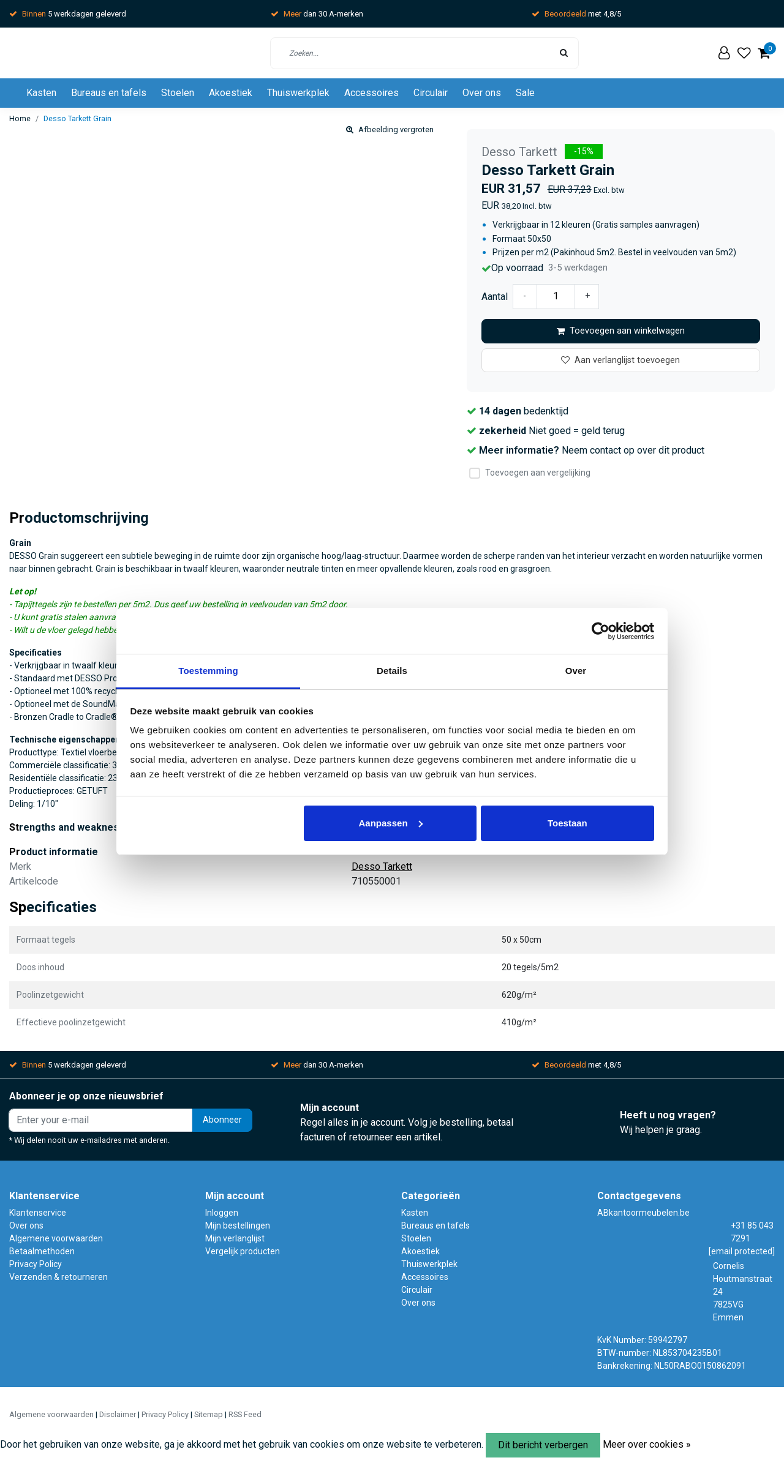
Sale (525, 93)
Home (20, 118)
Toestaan (567, 823)
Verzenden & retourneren (58, 1277)
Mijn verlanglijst (235, 1238)
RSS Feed (245, 1414)
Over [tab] (576, 670)
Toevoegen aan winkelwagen (621, 331)
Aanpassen (391, 823)
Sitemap (208, 1414)
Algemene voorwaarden (56, 1238)
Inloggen (221, 1213)
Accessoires (371, 93)
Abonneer (222, 1120)
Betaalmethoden (42, 1251)
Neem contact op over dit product (633, 450)
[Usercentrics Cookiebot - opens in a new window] (600, 631)
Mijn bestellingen (237, 1225)
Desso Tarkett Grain (77, 118)
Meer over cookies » (647, 1444)
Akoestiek (230, 93)
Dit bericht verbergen (543, 1445)
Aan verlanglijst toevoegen (620, 360)
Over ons (481, 93)
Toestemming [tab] (208, 670)
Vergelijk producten (242, 1251)
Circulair (430, 93)
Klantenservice (37, 1213)
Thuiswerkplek (298, 93)
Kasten (41, 93)
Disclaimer (117, 1414)
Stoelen (177, 93)
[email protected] (742, 1251)
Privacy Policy (35, 1264)
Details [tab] (392, 670)
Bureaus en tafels (108, 93)
